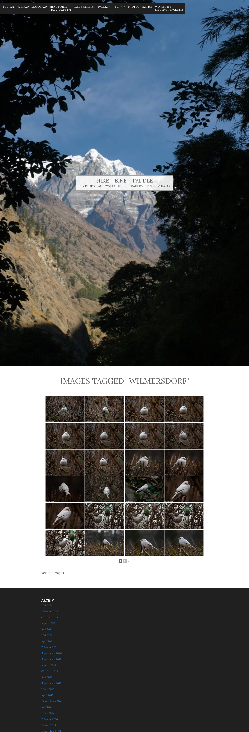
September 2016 (51, 683)
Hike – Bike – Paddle (124, 180)
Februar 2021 (49, 647)
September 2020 (51, 653)
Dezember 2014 (51, 701)
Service (147, 6)
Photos (133, 6)
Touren (8, 6)
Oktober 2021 (49, 617)
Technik (119, 6)
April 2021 (47, 641)
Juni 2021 (46, 629)
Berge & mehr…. (85, 6)
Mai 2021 (46, 635)
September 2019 (51, 659)
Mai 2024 (47, 605)
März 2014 (47, 713)
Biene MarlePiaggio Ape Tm (60, 8)
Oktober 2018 (49, 671)
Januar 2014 (48, 725)
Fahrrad (23, 6)
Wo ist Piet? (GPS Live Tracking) (169, 8)
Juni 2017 (46, 677)
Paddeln (104, 6)
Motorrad (39, 6)
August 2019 (48, 665)
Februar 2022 (49, 611)
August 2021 (48, 623)
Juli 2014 (46, 707)
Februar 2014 (49, 719)
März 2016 (47, 689)
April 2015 (47, 695)
